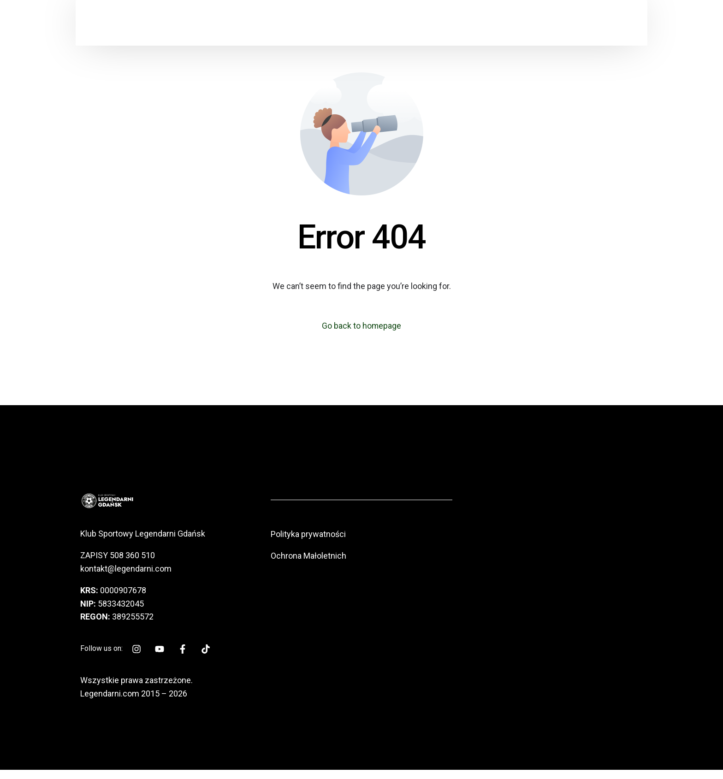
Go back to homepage (362, 325)
